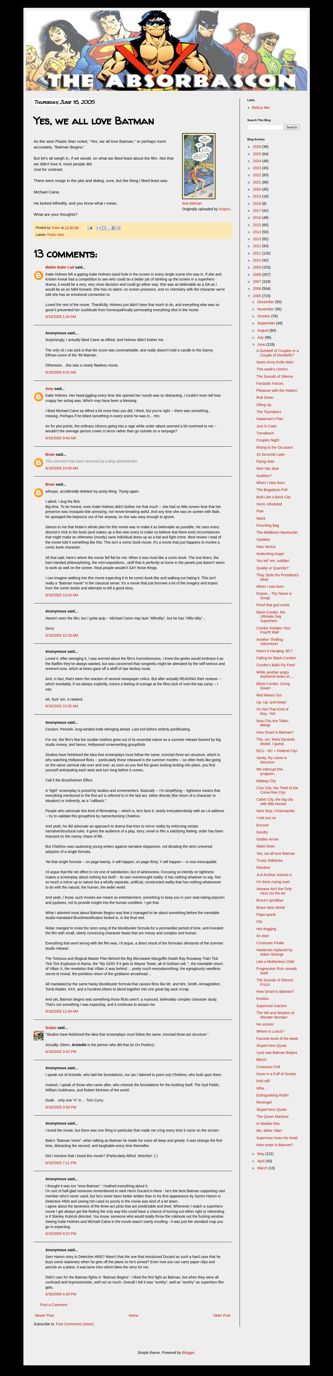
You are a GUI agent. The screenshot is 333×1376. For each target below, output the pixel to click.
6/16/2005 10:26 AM (62, 635)
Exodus (262, 998)
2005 (257, 296)
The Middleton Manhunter (277, 532)
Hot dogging (266, 929)
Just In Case (266, 426)
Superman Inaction (271, 1006)
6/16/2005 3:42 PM (61, 1051)
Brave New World (270, 907)
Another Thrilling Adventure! (269, 641)
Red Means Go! (269, 695)
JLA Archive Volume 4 (273, 875)
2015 (257, 225)
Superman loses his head (276, 1138)
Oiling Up (263, 405)
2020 (257, 189)
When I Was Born (270, 483)
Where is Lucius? (270, 1031)
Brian (50, 454)
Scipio (51, 1028)
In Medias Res (267, 1123)
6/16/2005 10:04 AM (62, 595)
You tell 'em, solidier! (272, 561)
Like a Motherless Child (275, 962)
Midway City (266, 781)
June (261, 344)
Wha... (261, 1088)
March (262, 1168)
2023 (257, 168)
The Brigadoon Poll (271, 490)
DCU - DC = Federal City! (276, 751)
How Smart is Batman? (274, 732)
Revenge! (264, 1102)
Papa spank (266, 914)
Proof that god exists (273, 605)
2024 (257, 161)
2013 (257, 239)
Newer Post (44, 1315)
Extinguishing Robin (272, 1095)
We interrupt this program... (269, 771)
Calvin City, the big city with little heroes (274, 801)
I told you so (266, 818)
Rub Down (264, 397)
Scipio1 (224, 209)
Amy (49, 389)
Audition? (263, 476)
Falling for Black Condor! (276, 658)
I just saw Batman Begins (276, 1053)
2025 (257, 154)
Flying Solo (265, 461)
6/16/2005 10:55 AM (62, 706)
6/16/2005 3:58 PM (61, 1107)
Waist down (265, 846)
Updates (263, 539)
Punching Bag (267, 525)
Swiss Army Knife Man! (274, 362)
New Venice (266, 547)
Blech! (261, 1060)
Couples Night (267, 440)
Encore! (262, 825)
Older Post (221, 1315)
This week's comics (271, 369)
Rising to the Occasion (274, 447)
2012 (257, 246)
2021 (257, 182)
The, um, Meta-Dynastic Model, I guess (275, 741)
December (266, 302)
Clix (259, 921)
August (263, 330)
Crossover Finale (270, 943)
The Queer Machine (272, 1116)
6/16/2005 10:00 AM (62, 468)
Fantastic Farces (269, 383)
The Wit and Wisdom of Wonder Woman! (275, 1015)
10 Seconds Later (270, 454)
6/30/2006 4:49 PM (61, 1294)
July (261, 337)
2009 (257, 267)
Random (263, 867)
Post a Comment (53, 1305)
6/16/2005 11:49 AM (62, 1011)
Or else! (262, 936)
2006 (257, 288)
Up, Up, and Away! (271, 702)
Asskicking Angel (270, 554)
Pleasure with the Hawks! (276, 390)
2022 (257, 175)
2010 (257, 260)
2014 (257, 232)
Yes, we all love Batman (275, 853)
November (266, 309)
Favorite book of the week (277, 1038)
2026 (257, 147)
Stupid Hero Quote (271, 1046)
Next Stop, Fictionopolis (275, 811)
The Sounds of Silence (274, 376)
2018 (257, 203)
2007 (257, 281)
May (261, 1154)
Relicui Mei (261, 108)
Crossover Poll (268, 1067)
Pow (259, 511)
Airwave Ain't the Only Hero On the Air (274, 891)
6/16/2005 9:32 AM (61, 372)
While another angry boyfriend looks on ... (275, 674)
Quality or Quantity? (272, 568)
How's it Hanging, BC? (274, 651)
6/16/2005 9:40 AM (61, 438)
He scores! (265, 1024)
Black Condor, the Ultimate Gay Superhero (270, 616)
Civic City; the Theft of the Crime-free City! (277, 790)
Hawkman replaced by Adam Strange (274, 952)
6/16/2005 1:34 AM (61, 317)
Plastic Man (55, 235)
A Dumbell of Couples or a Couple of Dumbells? (277, 353)
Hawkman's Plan (269, 419)
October (264, 316)
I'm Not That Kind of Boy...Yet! (272, 711)
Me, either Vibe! (269, 1131)
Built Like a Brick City (273, 497)
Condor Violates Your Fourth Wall (273, 630)
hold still (263, 1081)
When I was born (270, 586)
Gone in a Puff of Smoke (276, 1074)
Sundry (262, 832)
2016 (257, 218)
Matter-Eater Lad (60, 267)
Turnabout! (265, 433)
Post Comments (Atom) (75, 1324)
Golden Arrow (267, 839)
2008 (257, 274)
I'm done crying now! (273, 882)
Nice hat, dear (267, 468)
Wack (260, 518)
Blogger (188, 1353)
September (266, 323)
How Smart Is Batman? (275, 991)
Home (133, 1315)
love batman (192, 203)
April (261, 1161)
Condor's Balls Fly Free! (275, 665)
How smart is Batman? (274, 1145)
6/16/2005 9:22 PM (61, 1233)
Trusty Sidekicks (269, 860)
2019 (257, 196)
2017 (257, 210)
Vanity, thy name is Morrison (271, 760)
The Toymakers (268, 412)
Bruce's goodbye (269, 900)
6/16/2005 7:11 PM (61, 1163)
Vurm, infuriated (269, 504)
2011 (257, 253)
